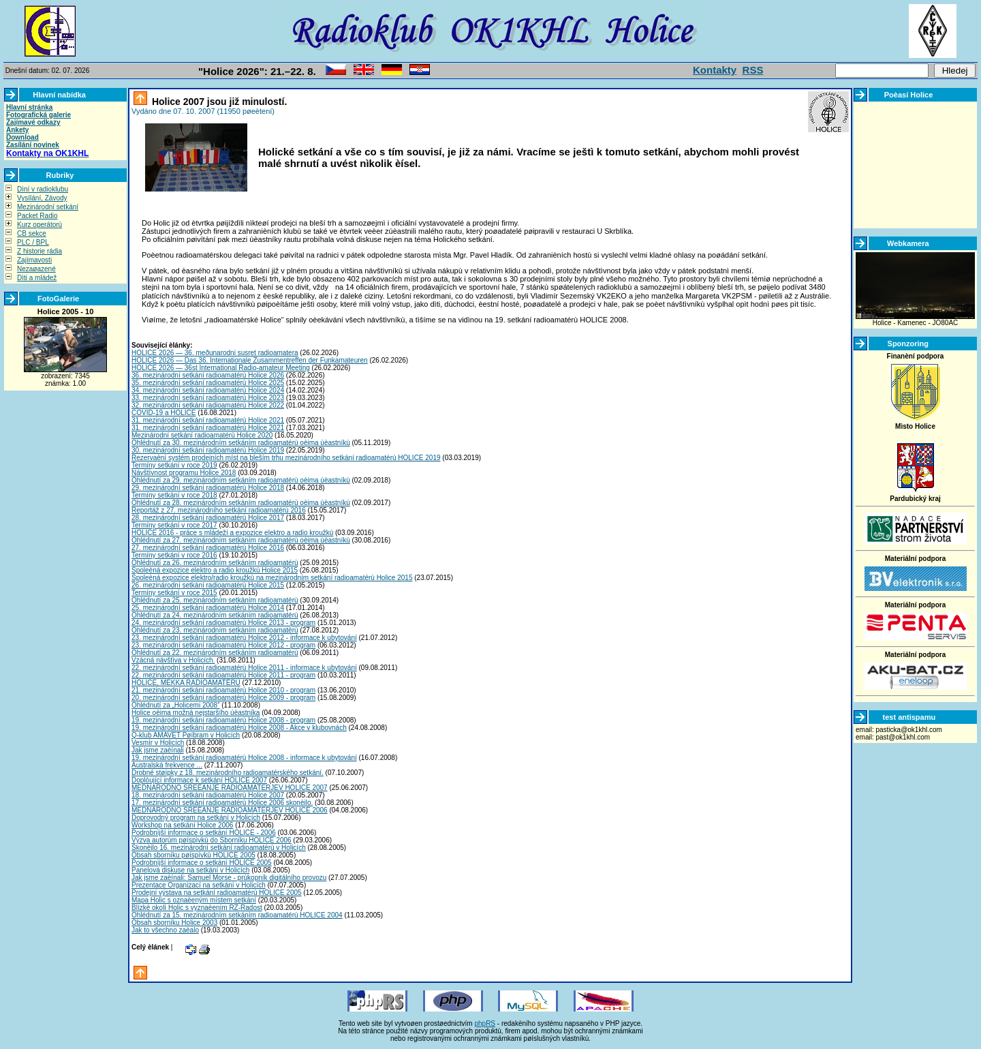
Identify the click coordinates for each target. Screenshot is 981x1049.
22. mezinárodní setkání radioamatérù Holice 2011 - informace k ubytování (244, 667)
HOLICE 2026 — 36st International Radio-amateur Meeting (220, 367)
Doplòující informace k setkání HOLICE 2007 (199, 780)
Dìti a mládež (37, 278)
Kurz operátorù (39, 224)
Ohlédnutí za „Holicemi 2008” (175, 705)
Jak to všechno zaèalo (165, 930)
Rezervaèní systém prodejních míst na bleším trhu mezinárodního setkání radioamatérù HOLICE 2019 (286, 457)
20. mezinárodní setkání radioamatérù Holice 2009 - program (223, 697)
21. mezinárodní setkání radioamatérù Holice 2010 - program (223, 690)
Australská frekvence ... (166, 765)
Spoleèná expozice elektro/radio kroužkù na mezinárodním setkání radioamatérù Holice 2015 (271, 577)
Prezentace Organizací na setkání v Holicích (198, 885)
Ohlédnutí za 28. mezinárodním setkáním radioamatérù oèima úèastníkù (240, 502)
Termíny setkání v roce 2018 (174, 495)
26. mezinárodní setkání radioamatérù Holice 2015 (207, 585)
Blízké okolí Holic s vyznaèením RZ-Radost (196, 907)
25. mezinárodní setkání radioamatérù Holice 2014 (207, 607)
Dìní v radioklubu (42, 189)
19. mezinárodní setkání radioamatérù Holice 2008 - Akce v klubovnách (239, 727)
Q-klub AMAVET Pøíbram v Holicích (185, 735)
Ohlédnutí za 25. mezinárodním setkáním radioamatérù (214, 600)
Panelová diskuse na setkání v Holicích (190, 870)
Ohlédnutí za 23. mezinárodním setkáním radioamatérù (214, 630)
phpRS (484, 1023)
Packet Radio (37, 215)
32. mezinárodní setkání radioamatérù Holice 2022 (207, 405)
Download (22, 137)
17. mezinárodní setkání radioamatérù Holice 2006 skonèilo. (222, 802)
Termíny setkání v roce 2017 (174, 525)
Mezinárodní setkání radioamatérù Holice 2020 (201, 435)
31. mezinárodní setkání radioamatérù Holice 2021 (207, 420)
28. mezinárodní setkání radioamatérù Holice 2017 (207, 517)
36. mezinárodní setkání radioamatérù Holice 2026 (207, 375)
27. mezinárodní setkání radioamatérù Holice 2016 (207, 547)
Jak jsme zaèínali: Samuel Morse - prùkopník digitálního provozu (228, 877)
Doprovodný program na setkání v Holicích (195, 817)
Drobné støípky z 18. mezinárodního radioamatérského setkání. (227, 772)
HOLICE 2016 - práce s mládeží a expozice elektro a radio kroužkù (232, 532)
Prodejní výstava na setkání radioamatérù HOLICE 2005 (216, 892)
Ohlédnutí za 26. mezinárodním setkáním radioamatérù (214, 562)
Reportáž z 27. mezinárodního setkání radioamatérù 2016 (218, 510)
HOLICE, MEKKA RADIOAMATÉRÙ (185, 682)
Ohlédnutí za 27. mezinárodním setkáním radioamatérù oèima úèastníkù (240, 540)
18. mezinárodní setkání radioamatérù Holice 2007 (207, 795)
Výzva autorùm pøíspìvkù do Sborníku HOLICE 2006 (211, 840)
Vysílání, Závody (42, 198)
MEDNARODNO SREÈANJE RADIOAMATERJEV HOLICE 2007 (229, 787)
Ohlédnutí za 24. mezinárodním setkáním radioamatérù (214, 615)
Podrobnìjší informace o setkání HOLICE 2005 (201, 862)
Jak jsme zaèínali (157, 750)
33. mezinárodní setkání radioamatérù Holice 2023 (207, 397)
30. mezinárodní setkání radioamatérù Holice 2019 (207, 450)
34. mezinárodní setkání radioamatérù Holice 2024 (207, 390)
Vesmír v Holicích (157, 742)
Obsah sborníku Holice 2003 (174, 922)
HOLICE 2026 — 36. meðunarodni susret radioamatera (214, 352)
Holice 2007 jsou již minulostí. (218, 101)
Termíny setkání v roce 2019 (174, 465)
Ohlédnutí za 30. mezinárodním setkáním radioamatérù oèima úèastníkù (240, 442)
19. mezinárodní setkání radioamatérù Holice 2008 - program (223, 720)
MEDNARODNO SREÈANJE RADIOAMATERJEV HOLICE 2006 (229, 810)
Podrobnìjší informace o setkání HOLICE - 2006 (203, 832)
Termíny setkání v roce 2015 (174, 592)
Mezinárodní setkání (47, 207)
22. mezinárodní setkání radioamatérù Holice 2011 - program (223, 675)
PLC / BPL (33, 242)
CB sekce (31, 233)
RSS (753, 70)
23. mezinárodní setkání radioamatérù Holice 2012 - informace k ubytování (244, 637)
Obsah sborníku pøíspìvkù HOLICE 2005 (193, 855)
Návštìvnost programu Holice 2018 (183, 472)
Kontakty (714, 70)
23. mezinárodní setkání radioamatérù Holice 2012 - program (223, 645)
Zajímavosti (34, 260)
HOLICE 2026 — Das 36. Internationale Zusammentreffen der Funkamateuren (249, 360)
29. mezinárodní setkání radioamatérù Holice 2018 (207, 487)
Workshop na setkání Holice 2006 (182, 825)
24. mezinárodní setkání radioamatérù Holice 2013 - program (223, 622)
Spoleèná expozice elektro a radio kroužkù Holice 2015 (214, 570)
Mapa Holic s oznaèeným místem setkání (193, 900)
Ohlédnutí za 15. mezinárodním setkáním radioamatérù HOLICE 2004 (237, 915)
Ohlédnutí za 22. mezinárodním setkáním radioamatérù (214, 652)
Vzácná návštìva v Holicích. (173, 660)
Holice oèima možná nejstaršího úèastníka (195, 712)
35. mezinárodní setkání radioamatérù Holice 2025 (207, 382)
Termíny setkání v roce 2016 (174, 555)
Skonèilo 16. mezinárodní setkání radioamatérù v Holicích (218, 847)
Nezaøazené (36, 269)
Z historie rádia (39, 251)
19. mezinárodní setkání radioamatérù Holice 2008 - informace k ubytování (244, 757)
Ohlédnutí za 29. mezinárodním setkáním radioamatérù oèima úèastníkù (240, 480)
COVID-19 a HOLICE (163, 412)
